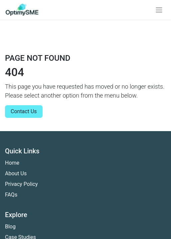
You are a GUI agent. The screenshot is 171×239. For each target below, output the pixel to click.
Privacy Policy (21, 184)
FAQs (11, 195)
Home (12, 163)
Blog (10, 226)
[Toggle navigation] (159, 10)
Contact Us (24, 111)
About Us (16, 173)
